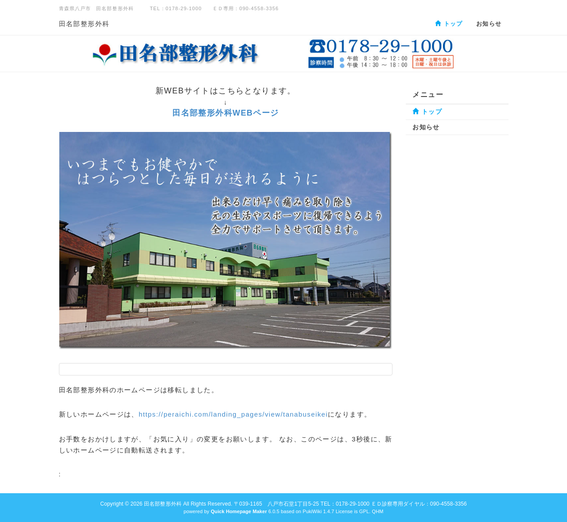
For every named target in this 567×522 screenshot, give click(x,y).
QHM (377, 511)
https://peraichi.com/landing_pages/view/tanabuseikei (233, 414)
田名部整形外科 (84, 23)
